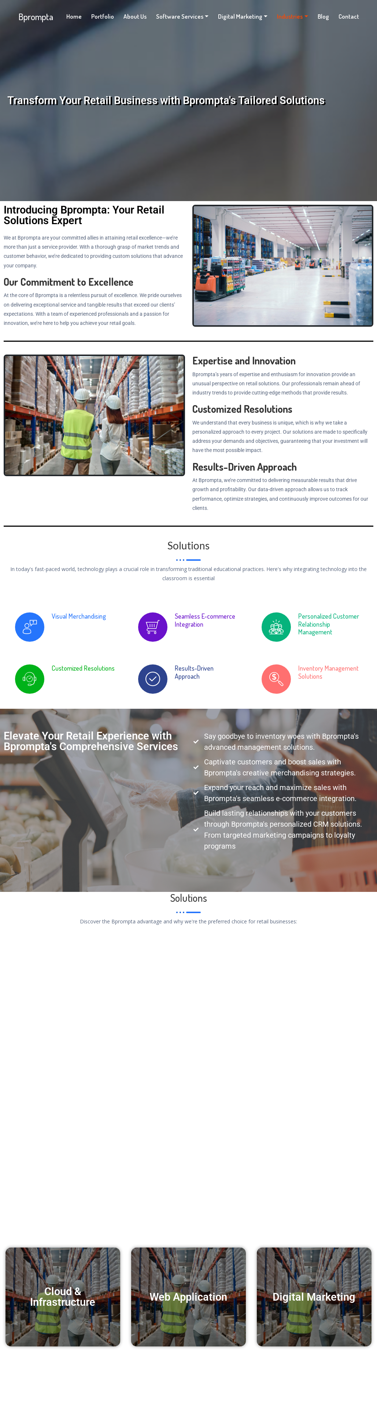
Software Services (179, 16)
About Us (135, 16)
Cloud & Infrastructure (62, 1297)
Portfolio (102, 16)
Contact (349, 16)
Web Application (188, 1297)
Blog (323, 16)
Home (74, 16)
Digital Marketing (240, 16)
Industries (290, 16)
